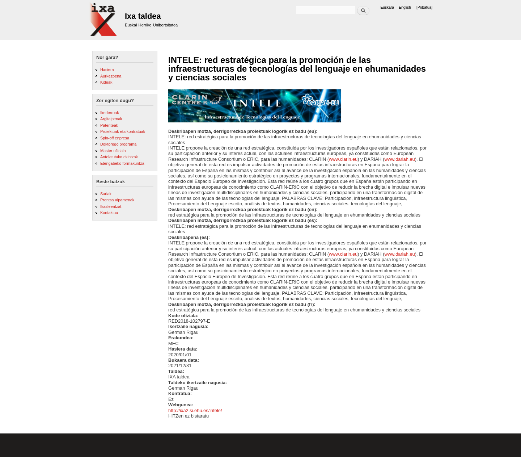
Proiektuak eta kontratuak (122, 131)
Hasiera (107, 69)
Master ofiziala (113, 150)
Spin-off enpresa (114, 138)
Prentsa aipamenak (117, 200)
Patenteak (109, 125)
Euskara (387, 7)
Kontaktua (109, 212)
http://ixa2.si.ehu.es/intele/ (195, 410)
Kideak (106, 82)
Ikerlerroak (109, 112)
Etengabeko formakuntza (122, 163)
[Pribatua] (424, 7)
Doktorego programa (118, 144)
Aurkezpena (110, 76)
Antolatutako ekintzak (119, 157)
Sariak (105, 194)
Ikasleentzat (110, 206)
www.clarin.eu (343, 159)
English (405, 7)
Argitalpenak (111, 119)
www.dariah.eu (399, 159)
